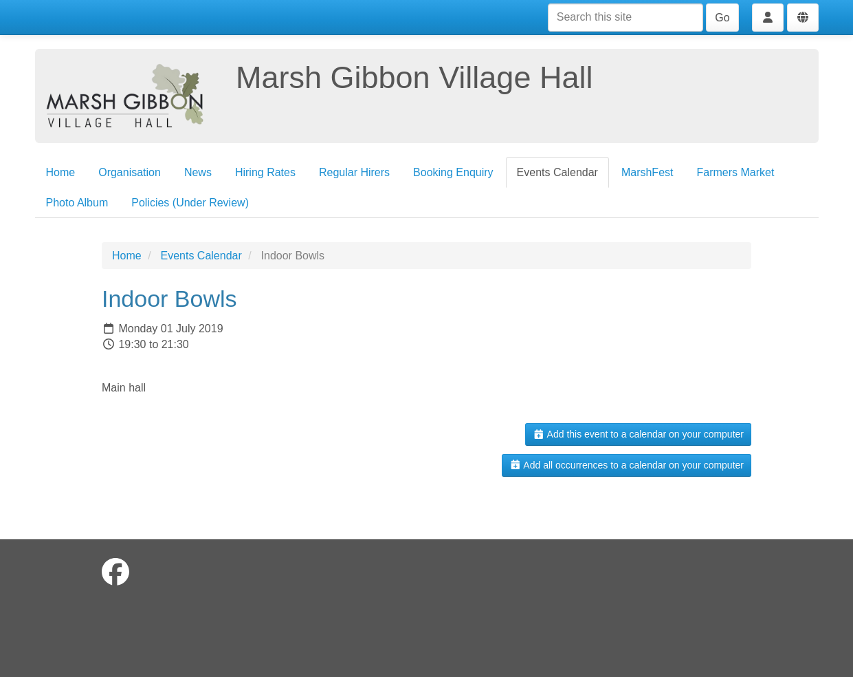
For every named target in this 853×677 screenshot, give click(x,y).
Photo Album (77, 202)
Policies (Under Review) (190, 202)
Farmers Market (735, 172)
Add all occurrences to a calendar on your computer (626, 465)
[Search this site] (625, 17)
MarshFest (647, 172)
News (198, 172)
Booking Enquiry (453, 172)
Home (61, 172)
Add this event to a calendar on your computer (638, 434)
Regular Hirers (354, 172)
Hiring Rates (265, 172)
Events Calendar (557, 172)
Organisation (129, 172)
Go (722, 17)
